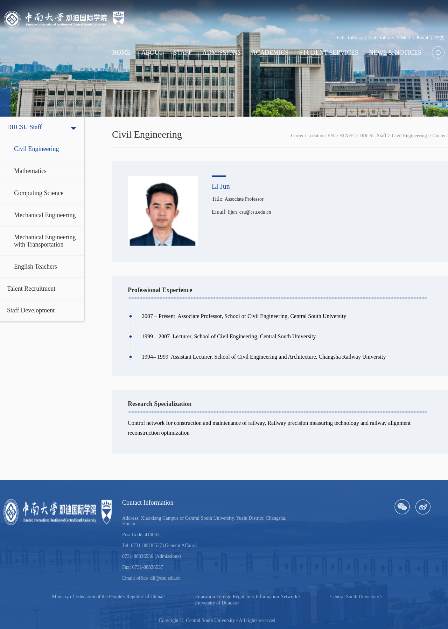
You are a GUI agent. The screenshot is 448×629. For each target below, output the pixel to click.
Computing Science (38, 192)
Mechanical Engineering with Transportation (45, 241)
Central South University (356, 596)
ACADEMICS (269, 52)
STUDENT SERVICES (328, 52)
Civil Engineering (36, 148)
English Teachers (35, 266)
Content (440, 135)
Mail (405, 37)
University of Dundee (216, 603)
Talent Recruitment (31, 288)
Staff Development (31, 310)
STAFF (183, 52)
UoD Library (381, 37)
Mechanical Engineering (45, 215)
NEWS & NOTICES (395, 52)
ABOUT (152, 52)
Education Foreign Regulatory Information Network (247, 596)
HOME (121, 52)
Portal (422, 37)
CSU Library (350, 37)
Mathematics (30, 170)
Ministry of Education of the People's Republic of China (108, 596)
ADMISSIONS (221, 52)
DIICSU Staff (24, 127)
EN (330, 135)
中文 (439, 37)
